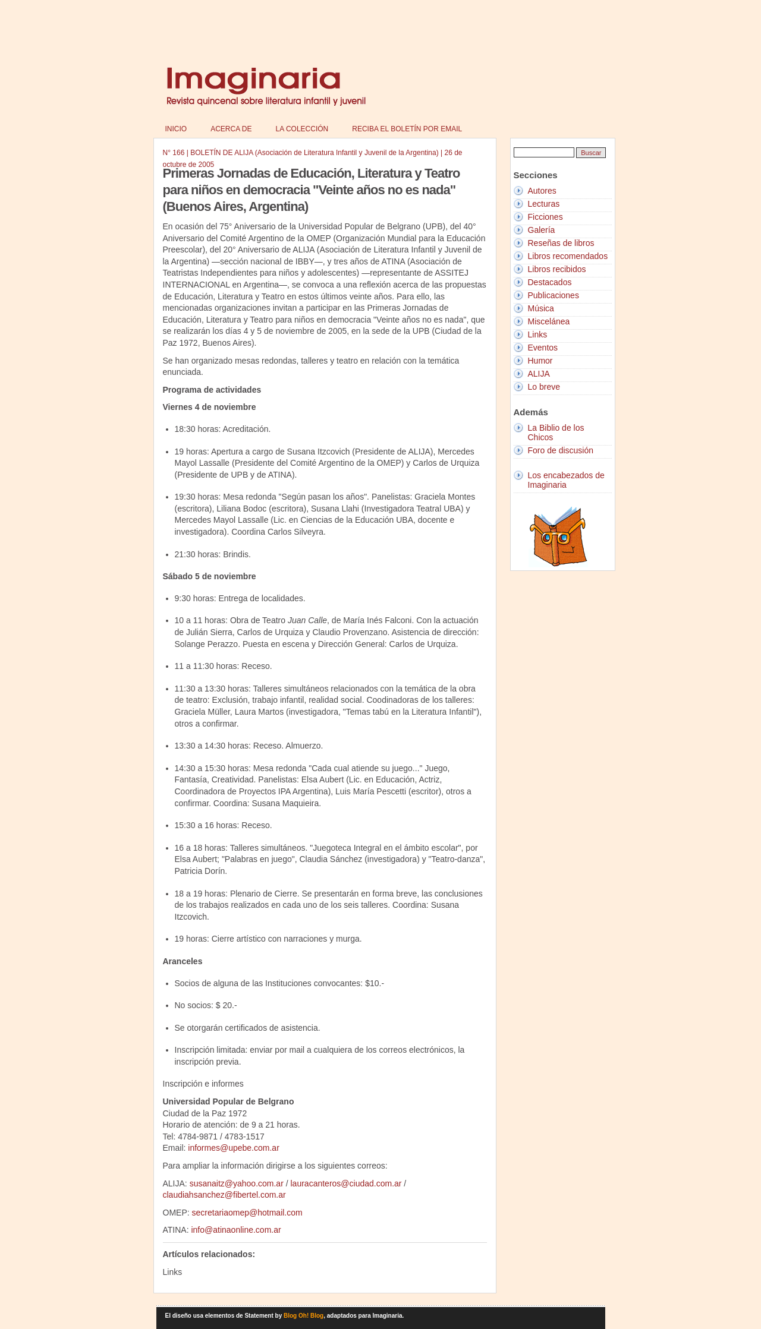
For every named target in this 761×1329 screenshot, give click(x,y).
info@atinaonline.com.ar (236, 1230)
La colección (302, 129)
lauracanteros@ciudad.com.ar (346, 1183)
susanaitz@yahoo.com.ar (237, 1183)
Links (538, 334)
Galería (541, 230)
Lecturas (544, 204)
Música (541, 308)
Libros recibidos (557, 269)
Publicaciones (553, 295)
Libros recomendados (568, 256)
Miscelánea (549, 321)
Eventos (543, 347)
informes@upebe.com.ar (233, 1148)
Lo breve (544, 387)
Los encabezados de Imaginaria (566, 480)
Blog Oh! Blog (303, 1315)
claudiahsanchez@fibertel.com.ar (224, 1194)
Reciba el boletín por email (407, 129)
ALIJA (539, 373)
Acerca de (230, 129)
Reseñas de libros (561, 243)
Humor (540, 360)
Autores (542, 190)
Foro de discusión (561, 450)
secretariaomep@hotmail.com (247, 1212)
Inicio (176, 129)
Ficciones (545, 217)
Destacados (550, 282)
